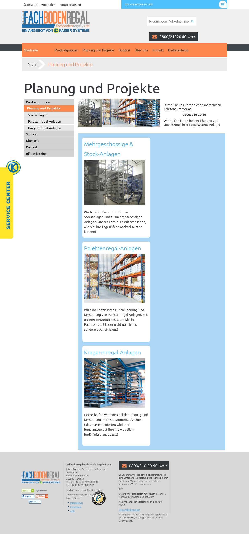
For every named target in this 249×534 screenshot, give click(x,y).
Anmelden (48, 4)
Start (33, 64)
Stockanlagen (37, 115)
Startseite (30, 4)
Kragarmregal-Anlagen (44, 128)
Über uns (141, 50)
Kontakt (158, 50)
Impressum (76, 506)
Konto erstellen (70, 4)
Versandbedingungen (129, 509)
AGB (72, 510)
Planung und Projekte (98, 50)
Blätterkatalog (178, 50)
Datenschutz (76, 502)
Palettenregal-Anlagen (44, 121)
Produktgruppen (66, 50)
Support (124, 50)
